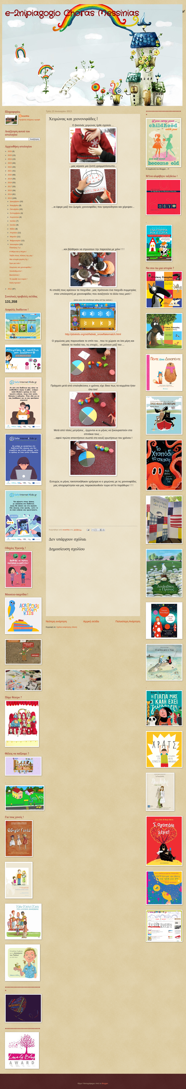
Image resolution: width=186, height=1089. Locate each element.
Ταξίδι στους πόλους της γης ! (21, 255)
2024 (10, 159)
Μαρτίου (13, 237)
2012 (10, 289)
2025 (10, 155)
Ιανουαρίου (14, 244)
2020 (10, 175)
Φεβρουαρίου (15, 240)
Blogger (105, 1083)
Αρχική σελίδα (91, 621)
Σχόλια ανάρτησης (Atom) (67, 627)
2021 (10, 171)
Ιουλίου (13, 221)
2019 (10, 179)
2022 (10, 167)
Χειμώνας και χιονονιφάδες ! (20, 267)
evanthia (25, 116)
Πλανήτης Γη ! (15, 248)
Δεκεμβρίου (15, 201)
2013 (10, 198)
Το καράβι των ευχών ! (18, 279)
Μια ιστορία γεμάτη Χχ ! (18, 259)
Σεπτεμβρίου (15, 213)
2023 (10, 163)
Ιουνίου (13, 225)
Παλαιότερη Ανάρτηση (128, 621)
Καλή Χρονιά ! (15, 283)
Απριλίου (14, 233)
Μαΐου (12, 229)
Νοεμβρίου (14, 205)
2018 (10, 182)
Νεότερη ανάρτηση (56, 621)
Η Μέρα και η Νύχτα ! (17, 252)
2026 (10, 151)
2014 (10, 194)
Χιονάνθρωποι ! (15, 271)
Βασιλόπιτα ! (14, 275)
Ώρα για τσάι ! (15, 263)
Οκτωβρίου (14, 209)
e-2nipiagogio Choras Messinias (72, 13)
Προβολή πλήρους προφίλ (29, 120)
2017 (10, 186)
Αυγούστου (14, 217)
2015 (10, 190)
